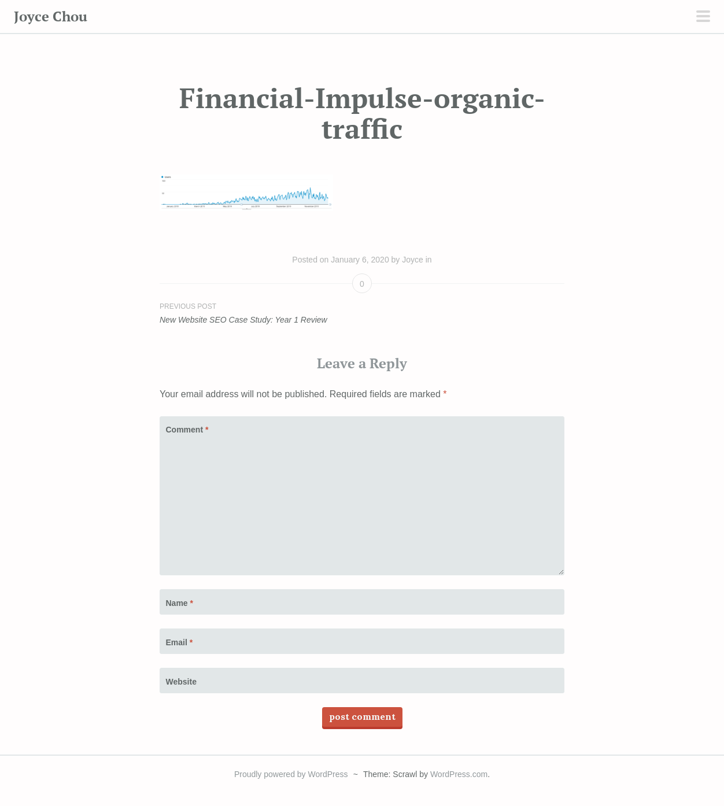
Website (181, 681)
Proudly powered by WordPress (291, 774)
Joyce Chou (50, 16)
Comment (187, 429)
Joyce (412, 259)
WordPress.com (458, 774)
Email (179, 642)
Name (179, 603)
